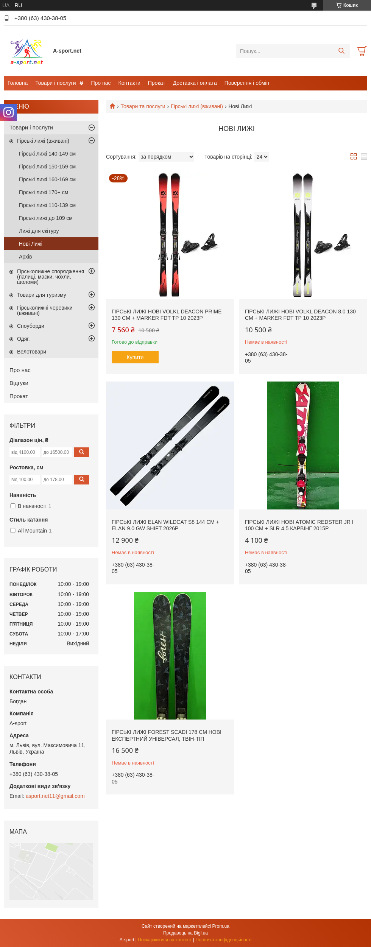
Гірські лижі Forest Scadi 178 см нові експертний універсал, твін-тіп (166, 735)
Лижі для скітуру (39, 231)
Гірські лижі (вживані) (197, 106)
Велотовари (31, 352)
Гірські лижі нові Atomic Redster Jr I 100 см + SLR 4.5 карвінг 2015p (299, 525)
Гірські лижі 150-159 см (47, 167)
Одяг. (23, 339)
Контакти (129, 83)
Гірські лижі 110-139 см (47, 205)
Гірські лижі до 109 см (46, 218)
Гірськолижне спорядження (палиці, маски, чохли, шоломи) (50, 276)
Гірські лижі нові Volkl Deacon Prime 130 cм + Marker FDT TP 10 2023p (167, 314)
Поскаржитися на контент (165, 939)
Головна (18, 83)
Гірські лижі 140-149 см (47, 154)
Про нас (101, 83)
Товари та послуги (142, 106)
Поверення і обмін (246, 83)
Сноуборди (30, 326)
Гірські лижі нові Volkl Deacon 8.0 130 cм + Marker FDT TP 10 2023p (300, 314)
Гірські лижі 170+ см (43, 192)
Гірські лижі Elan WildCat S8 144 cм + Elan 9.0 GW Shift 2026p (165, 525)
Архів (25, 257)
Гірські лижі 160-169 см (47, 179)
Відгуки (18, 383)
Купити (135, 357)
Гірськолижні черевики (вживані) (44, 310)
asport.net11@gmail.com (55, 796)
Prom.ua (220, 926)
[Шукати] (341, 51)
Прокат (156, 83)
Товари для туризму (41, 295)
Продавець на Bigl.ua (185, 933)
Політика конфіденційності (224, 939)
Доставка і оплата (195, 83)
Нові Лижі (30, 244)
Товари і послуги (55, 83)
